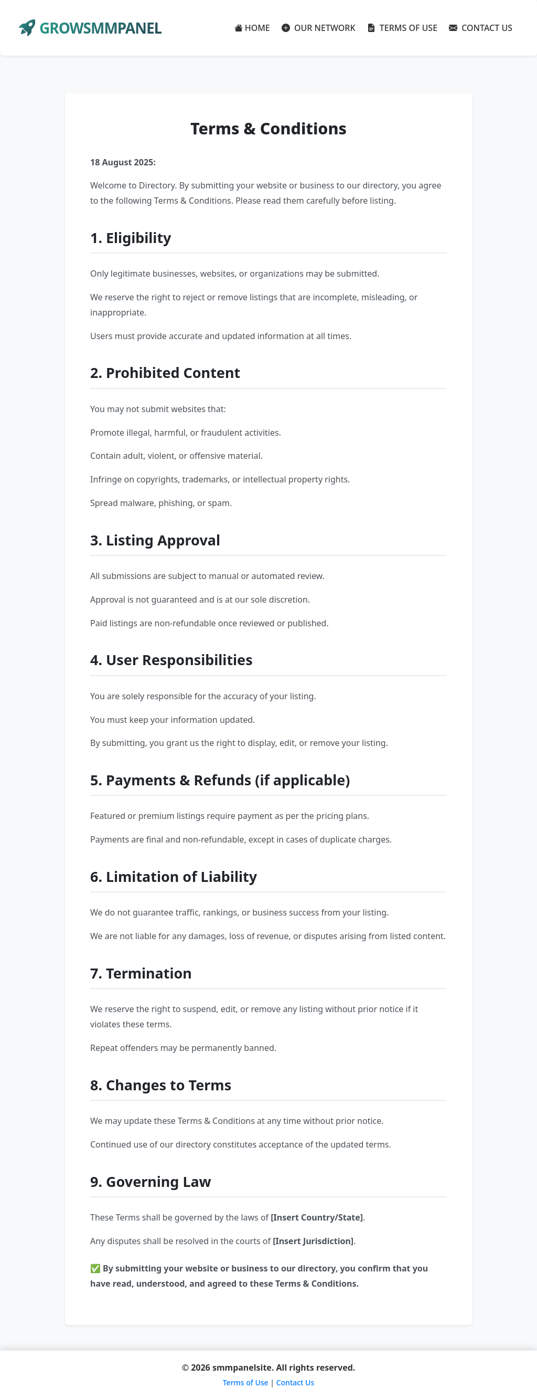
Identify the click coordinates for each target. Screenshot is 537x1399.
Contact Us (295, 1382)
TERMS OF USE (402, 28)
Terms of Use (245, 1382)
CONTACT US (480, 28)
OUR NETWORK (319, 28)
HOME (252, 28)
